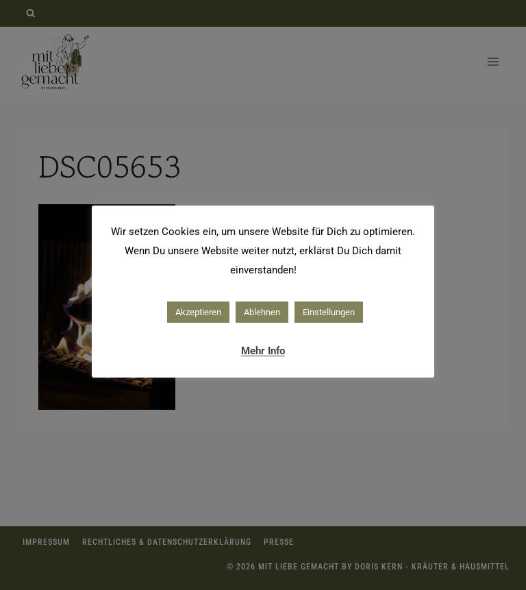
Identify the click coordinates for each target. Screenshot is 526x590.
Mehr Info (263, 351)
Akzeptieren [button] (198, 312)
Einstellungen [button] (329, 312)
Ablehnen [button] (262, 312)
